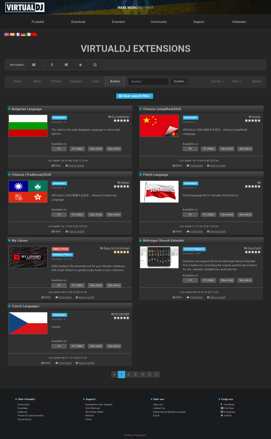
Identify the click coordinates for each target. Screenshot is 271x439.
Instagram (228, 411)
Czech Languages (25, 306)
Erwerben (118, 22)
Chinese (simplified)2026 (162, 109)
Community (159, 22)
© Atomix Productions (135, 435)
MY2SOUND (122, 314)
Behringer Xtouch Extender (163, 240)
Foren (88, 419)
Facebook (228, 404)
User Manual (92, 408)
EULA (156, 415)
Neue (17, 81)
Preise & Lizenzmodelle (30, 415)
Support (198, 22)
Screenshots (25, 419)
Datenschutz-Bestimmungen (169, 411)
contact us (159, 408)
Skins (37, 81)
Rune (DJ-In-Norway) (116, 248)
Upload (256, 81)
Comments (196, 165)
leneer (256, 116)
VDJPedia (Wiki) (94, 411)
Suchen (179, 81)
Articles (89, 415)
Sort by (217, 81)
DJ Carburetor (120, 116)
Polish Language (155, 175)
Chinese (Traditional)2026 (31, 175)
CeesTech (254, 248)
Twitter (226, 415)
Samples (76, 81)
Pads (95, 81)
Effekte (56, 81)
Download (78, 22)
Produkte (38, 22)
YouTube (227, 408)
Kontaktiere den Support (98, 404)
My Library (20, 240)
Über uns (158, 404)
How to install (76, 165)
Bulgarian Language (27, 109)
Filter (237, 81)
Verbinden (239, 22)
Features (22, 411)
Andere (115, 81)
